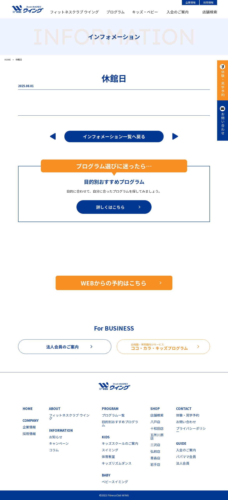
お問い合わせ (222, 123)
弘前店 (155, 451)
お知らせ (55, 437)
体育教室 (108, 456)
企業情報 (190, 2)
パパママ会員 (186, 456)
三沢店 (155, 444)
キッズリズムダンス (117, 463)
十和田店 (157, 428)
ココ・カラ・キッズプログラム (170, 347)
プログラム (115, 11)
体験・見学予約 (222, 83)
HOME (28, 408)
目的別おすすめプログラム (120, 423)
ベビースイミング (115, 481)
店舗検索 (209, 11)
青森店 (155, 458)
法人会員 (182, 463)
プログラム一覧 (113, 415)
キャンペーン (59, 443)
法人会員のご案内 (62, 347)
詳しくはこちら (110, 207)
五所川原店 (157, 436)
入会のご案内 (178, 11)
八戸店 (155, 422)
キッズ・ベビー (145, 11)
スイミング (110, 450)
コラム (54, 450)
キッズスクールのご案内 (120, 443)
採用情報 (208, 2)
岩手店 (155, 464)
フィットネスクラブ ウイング (74, 11)
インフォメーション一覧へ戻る (114, 136)
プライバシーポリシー (191, 430)
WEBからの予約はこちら (113, 283)
